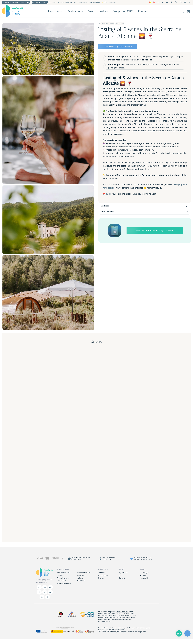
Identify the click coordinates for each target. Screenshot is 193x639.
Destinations (103, 575)
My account (123, 572)
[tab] (144, 206)
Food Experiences (107, 24)
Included (144, 206)
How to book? (144, 212)
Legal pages (144, 572)
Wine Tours (120, 24)
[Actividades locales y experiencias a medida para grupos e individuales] (17, 11)
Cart (120, 575)
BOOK (108, 193)
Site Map (143, 575)
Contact (122, 578)
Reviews (101, 578)
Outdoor (60, 575)
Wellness (80, 578)
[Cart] (188, 11)
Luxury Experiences (84, 572)
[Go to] (158, 2)
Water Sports (81, 575)
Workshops (81, 580)
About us (101, 572)
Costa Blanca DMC (122, 612)
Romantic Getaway (64, 583)
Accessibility (144, 578)
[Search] (182, 11)
